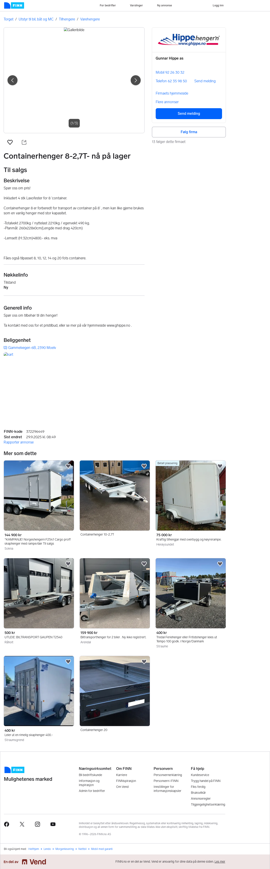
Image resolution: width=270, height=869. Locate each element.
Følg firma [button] (189, 132)
